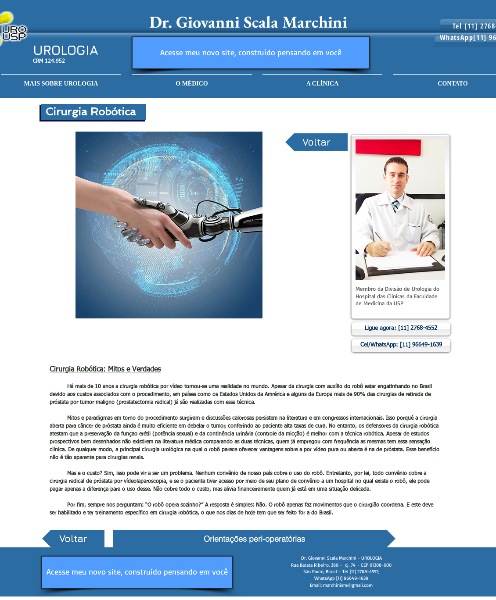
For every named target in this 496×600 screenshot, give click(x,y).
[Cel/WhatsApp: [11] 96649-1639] (401, 345)
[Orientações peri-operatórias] (254, 538)
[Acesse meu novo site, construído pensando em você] (251, 52)
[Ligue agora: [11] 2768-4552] (401, 329)
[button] (191, 79)
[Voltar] (316, 142)
